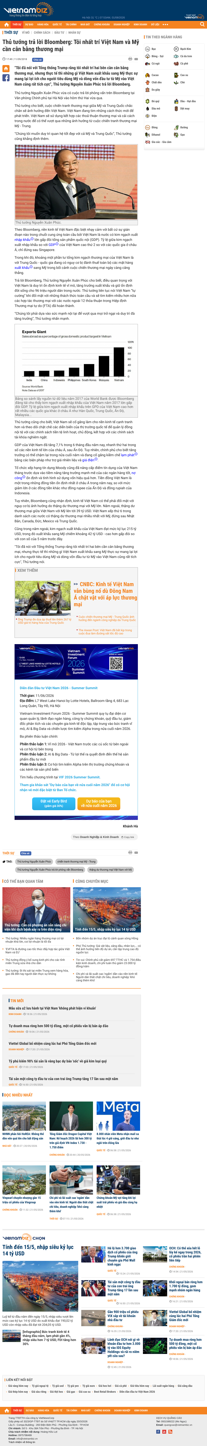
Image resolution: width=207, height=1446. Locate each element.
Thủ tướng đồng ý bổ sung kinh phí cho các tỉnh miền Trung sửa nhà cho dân (35, 961)
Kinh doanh (15, 1014)
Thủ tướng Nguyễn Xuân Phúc (34, 861)
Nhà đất (7, 1146)
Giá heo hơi (104, 1386)
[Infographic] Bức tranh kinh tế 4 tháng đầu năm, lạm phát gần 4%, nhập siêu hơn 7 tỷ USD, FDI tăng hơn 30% (49, 1338)
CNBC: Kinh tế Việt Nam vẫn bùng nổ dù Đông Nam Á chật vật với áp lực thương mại (105, 594)
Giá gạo (71, 1391)
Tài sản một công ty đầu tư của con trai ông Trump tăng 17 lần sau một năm (63, 1079)
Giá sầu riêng (39, 1391)
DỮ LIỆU (155, 24)
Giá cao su (85, 1391)
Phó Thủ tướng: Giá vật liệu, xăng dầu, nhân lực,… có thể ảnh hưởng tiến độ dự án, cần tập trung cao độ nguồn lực (108, 949)
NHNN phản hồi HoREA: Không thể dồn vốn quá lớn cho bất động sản (23, 1136)
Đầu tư (59, 32)
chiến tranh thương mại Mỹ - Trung (76, 861)
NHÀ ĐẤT (85, 24)
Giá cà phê (121, 1386)
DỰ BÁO (29, 24)
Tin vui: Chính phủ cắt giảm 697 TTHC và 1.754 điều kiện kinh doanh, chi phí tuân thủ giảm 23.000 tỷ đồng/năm (108, 963)
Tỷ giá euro (88, 1386)
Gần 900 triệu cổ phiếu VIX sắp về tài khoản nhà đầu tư (123, 1316)
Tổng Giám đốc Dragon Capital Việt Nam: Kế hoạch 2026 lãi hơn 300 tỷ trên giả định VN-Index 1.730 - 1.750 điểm (71, 1140)
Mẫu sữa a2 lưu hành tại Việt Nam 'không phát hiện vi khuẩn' (52, 1008)
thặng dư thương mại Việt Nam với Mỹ (110, 869)
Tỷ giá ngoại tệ (40, 1386)
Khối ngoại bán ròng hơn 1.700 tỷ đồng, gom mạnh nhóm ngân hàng (186, 1286)
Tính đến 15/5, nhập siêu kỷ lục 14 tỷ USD (105, 929)
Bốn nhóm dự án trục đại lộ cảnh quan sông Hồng (107, 938)
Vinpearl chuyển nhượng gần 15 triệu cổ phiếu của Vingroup (21, 1200)
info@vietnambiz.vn (27, 1438)
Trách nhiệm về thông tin (21, 1442)
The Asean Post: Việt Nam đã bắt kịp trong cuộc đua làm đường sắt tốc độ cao (105, 632)
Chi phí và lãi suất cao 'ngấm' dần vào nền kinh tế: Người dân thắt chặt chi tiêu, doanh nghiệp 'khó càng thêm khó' (107, 977)
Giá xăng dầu (185, 1386)
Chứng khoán (16, 1031)
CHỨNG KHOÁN (102, 24)
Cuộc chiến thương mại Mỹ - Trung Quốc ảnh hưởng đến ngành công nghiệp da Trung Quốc (107, 618)
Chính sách (42, 32)
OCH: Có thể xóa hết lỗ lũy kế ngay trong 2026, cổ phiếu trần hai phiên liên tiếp (185, 1254)
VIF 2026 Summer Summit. (79, 777)
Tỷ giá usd (58, 1386)
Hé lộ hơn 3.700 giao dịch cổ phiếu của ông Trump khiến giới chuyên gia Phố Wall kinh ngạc (122, 1256)
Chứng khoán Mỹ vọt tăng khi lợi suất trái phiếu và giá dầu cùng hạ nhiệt (117, 1202)
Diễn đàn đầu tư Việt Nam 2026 (137, 1391)
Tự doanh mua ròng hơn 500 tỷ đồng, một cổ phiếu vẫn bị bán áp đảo (58, 1026)
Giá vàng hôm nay (18, 1386)
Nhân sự (74, 32)
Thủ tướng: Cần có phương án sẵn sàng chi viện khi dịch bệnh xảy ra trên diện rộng (35, 927)
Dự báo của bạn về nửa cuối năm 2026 (99, 803)
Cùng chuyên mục (92, 881)
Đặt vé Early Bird (54, 803)
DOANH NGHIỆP (122, 24)
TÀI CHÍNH (71, 24)
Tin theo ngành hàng (164, 37)
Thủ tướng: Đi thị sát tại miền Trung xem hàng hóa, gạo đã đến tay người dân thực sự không (37, 972)
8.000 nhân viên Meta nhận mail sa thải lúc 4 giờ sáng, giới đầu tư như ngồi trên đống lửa (118, 1138)
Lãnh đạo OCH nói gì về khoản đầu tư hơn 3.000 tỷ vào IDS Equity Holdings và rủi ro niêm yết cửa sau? (124, 1348)
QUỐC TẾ (57, 24)
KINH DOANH (140, 24)
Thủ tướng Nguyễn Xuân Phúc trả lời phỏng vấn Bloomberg (50, 869)
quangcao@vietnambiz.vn (178, 1424)
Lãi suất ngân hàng (163, 1386)
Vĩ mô (26, 32)
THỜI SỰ (17, 24)
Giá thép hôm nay (18, 1391)
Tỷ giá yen (73, 1386)
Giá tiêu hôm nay (139, 1386)
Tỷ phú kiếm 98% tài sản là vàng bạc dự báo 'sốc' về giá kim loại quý (58, 1061)
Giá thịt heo (56, 1391)
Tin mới (17, 1000)
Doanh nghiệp (16, 1049)
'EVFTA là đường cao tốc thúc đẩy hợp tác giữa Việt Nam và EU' (37, 951)
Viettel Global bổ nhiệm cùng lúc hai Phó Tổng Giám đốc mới (52, 1044)
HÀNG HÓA (43, 24)
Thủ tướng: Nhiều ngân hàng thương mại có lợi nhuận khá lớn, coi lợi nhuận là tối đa (34, 940)
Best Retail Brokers (105, 1391)
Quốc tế (13, 1067)
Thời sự (11, 32)
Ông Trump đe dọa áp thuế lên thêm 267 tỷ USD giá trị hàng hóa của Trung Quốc (44, 621)
